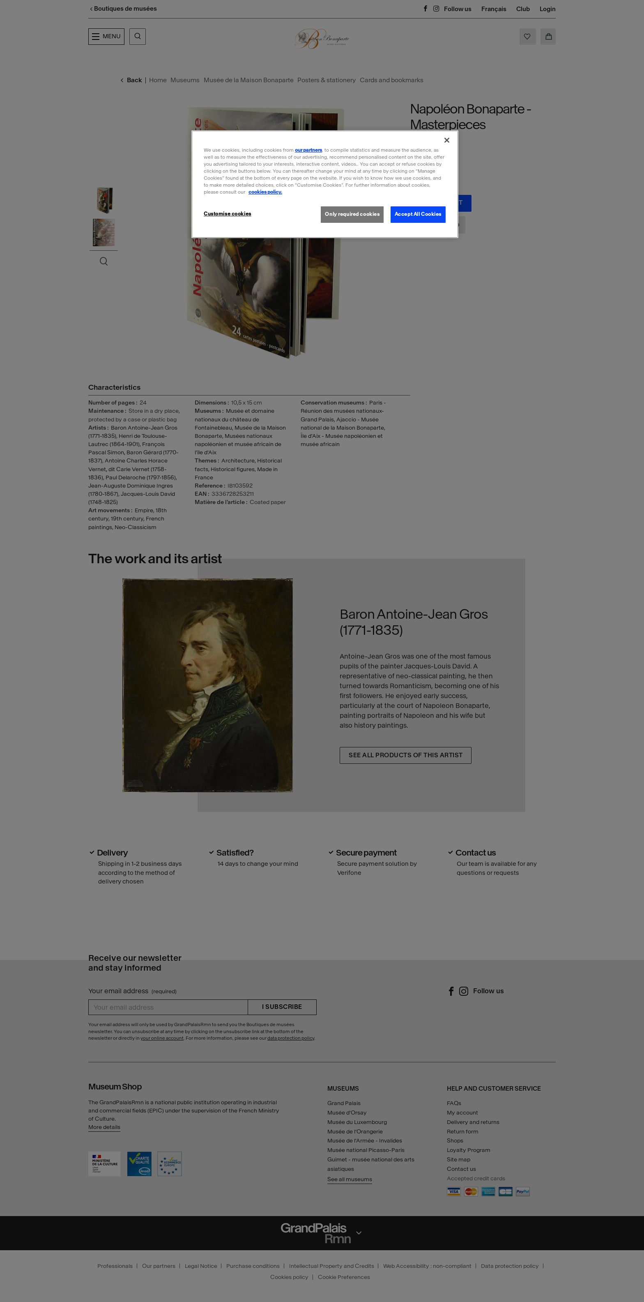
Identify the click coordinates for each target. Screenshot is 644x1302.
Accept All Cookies (418, 214)
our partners (308, 150)
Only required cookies (352, 214)
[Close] (447, 140)
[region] (324, 184)
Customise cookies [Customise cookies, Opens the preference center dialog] (227, 213)
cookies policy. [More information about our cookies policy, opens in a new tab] (265, 192)
